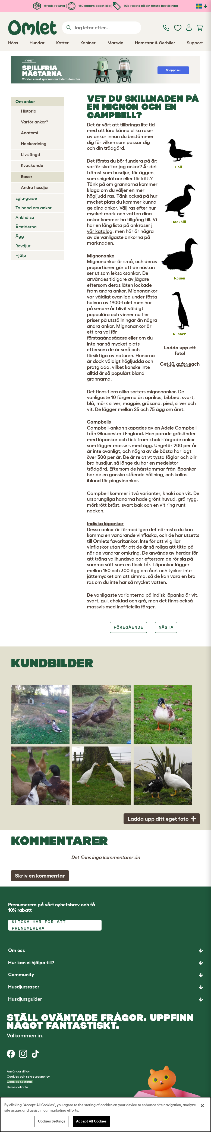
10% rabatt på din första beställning (145, 5)
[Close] (202, 1106)
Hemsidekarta (17, 1087)
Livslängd (30, 154)
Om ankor (25, 101)
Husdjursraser (23, 987)
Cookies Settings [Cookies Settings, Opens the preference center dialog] (51, 1121)
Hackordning (33, 143)
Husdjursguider (25, 999)
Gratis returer (49, 5)
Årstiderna (26, 226)
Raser (26, 176)
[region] (105, 1114)
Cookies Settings (20, 1081)
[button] (105, 999)
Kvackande (32, 165)
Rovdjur (22, 245)
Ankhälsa (24, 217)
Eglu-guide (26, 198)
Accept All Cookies (91, 1121)
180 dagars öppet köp (89, 5)
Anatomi (29, 132)
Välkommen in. (25, 1035)
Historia (28, 110)
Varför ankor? (34, 121)
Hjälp (20, 255)
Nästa (166, 627)
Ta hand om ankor (33, 207)
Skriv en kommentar (40, 876)
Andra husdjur (35, 187)
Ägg (19, 236)
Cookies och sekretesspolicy (28, 1076)
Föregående (128, 627)
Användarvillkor (18, 1071)
